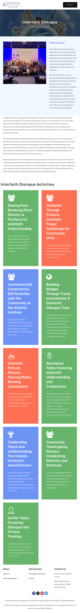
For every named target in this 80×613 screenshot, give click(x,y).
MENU (70, 4)
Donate (31, 578)
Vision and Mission (10, 578)
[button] (21, 81)
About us (6, 574)
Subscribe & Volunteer (37, 574)
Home (32, 27)
